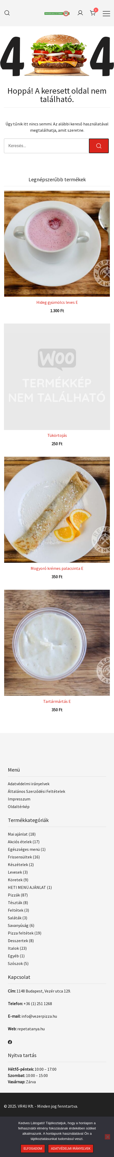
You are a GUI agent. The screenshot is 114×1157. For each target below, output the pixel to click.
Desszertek (18, 940)
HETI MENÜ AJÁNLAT (27, 887)
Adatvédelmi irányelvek (28, 783)
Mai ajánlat (18, 834)
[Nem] (107, 1136)
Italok (13, 948)
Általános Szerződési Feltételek (36, 791)
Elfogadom (33, 1148)
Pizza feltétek (20, 933)
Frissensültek (20, 856)
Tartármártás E (57, 701)
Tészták (15, 902)
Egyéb (13, 955)
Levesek (15, 872)
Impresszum (19, 799)
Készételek (18, 864)
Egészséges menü (24, 849)
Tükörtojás (57, 435)
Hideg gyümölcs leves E (57, 302)
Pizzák (14, 895)
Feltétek (15, 910)
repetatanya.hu (31, 1028)
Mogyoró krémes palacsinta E (57, 568)
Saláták (14, 917)
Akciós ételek (20, 841)
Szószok (15, 963)
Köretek (15, 879)
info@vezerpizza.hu (39, 1016)
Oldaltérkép (19, 806)
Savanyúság (18, 925)
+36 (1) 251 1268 (38, 1003)
